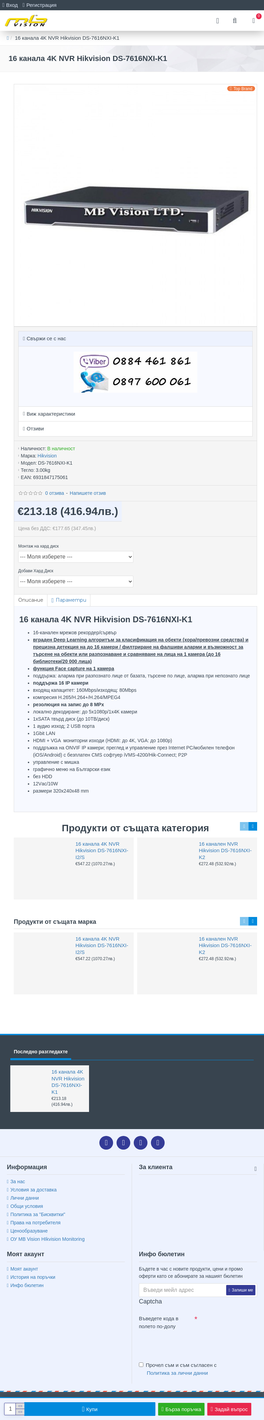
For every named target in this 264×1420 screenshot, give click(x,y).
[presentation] (187, 1344)
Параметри (71, 600)
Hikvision (47, 455)
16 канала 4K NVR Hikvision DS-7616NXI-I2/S (102, 850)
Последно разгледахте (41, 1051)
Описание (30, 600)
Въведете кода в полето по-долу (158, 1322)
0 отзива (54, 493)
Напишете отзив (88, 493)
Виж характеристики (50, 414)
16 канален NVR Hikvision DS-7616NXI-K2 (225, 850)
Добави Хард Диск (35, 570)
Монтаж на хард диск (38, 546)
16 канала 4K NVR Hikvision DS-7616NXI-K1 (68, 1082)
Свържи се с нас (46, 338)
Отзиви (35, 428)
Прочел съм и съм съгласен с (178, 1369)
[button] (244, 826)
